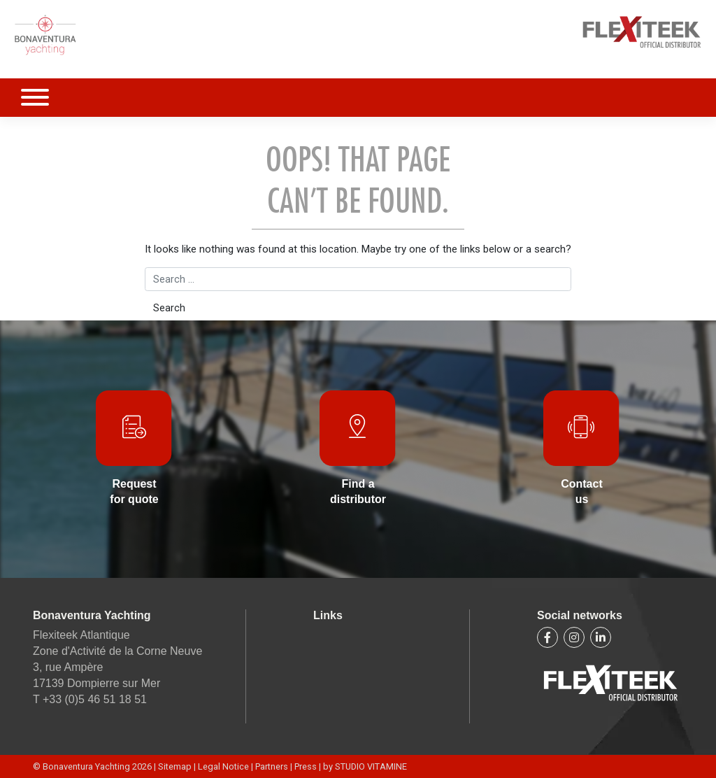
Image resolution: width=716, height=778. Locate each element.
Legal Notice (224, 766)
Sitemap (176, 766)
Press (305, 766)
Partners (271, 766)
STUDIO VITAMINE (371, 766)
